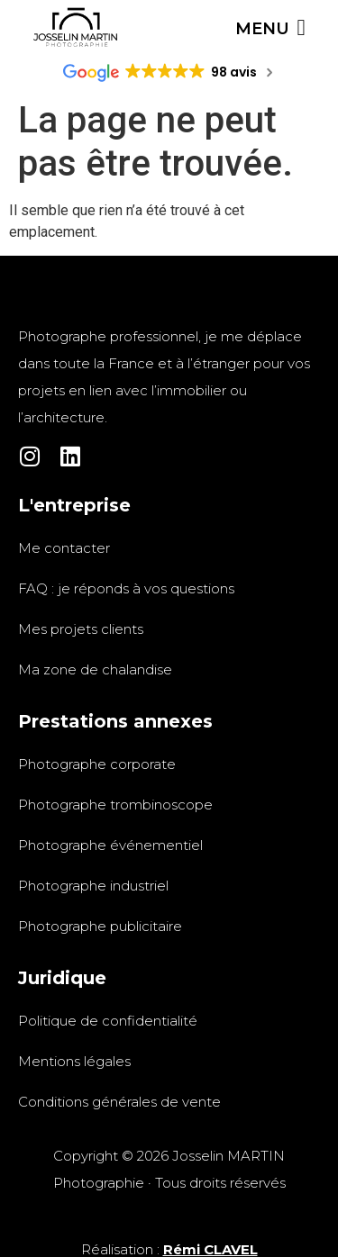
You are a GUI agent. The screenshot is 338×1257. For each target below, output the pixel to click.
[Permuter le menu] (270, 27)
